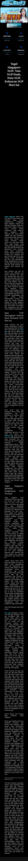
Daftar (14, 25)
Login (21, 36)
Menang (21, 50)
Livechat (7, 50)
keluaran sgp (9, 435)
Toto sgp (7, 613)
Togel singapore (10, 216)
